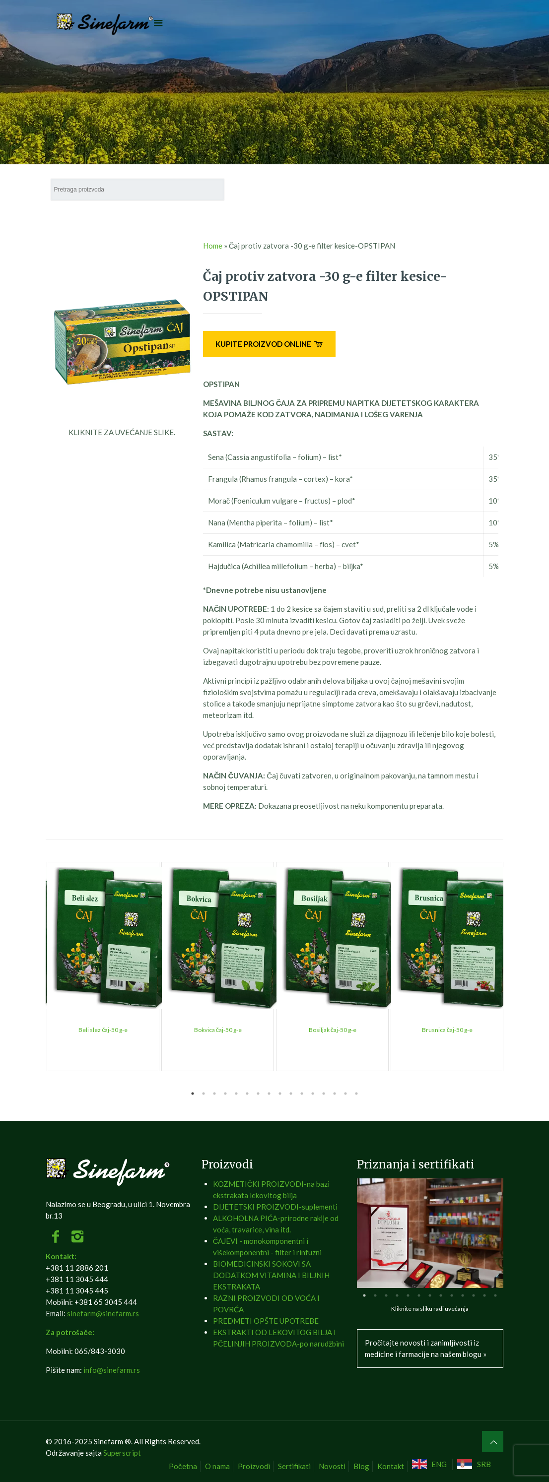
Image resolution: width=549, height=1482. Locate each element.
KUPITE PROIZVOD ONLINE (269, 343)
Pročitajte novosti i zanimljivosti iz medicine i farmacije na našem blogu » (425, 1348)
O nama (217, 1466)
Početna (183, 1466)
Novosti (332, 1466)
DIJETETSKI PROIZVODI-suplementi (275, 1206)
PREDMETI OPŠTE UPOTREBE (266, 1320)
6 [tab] (247, 1093)
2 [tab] (203, 1093)
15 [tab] (345, 1093)
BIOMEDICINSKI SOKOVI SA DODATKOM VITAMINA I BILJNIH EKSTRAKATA (271, 1275)
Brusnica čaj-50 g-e (447, 1029)
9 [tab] (280, 1093)
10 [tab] (291, 1093)
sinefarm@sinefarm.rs (103, 1313)
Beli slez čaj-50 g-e (103, 1029)
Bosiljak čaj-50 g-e (332, 1029)
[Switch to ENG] (431, 1464)
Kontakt (390, 1466)
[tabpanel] (103, 966)
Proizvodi (254, 1466)
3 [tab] (214, 1093)
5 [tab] (236, 1093)
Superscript (122, 1452)
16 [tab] (356, 1093)
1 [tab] (193, 1093)
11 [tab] (302, 1093)
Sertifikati (294, 1466)
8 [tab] (269, 1093)
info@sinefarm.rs (111, 1369)
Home (212, 245)
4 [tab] (225, 1093)
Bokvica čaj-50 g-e (218, 1029)
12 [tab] (313, 1093)
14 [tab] (335, 1093)
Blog (361, 1466)
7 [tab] (258, 1093)
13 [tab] (324, 1093)
